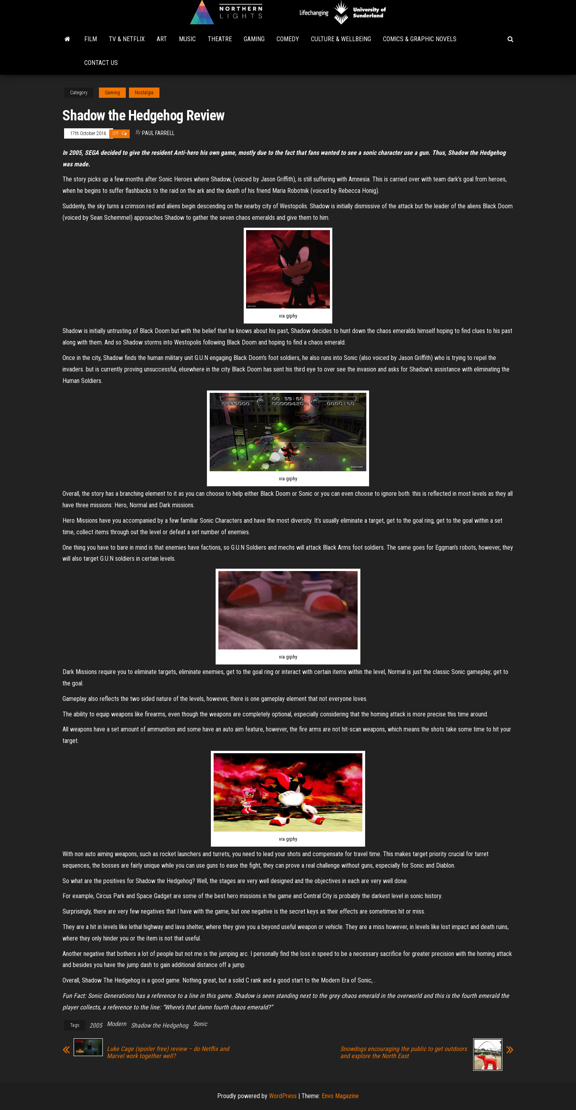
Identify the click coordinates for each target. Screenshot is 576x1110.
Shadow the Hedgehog (159, 1025)
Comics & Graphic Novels (420, 39)
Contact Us (101, 63)
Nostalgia (144, 92)
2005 (95, 1025)
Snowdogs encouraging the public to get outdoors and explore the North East (403, 1052)
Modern (116, 1024)
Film (90, 39)
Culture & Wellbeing (341, 39)
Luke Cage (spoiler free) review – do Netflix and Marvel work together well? (168, 1052)
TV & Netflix (127, 39)
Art (162, 39)
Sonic (200, 1024)
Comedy (288, 39)
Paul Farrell (158, 133)
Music (187, 39)
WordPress (283, 1096)
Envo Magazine (340, 1096)
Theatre (220, 39)
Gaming (254, 39)
